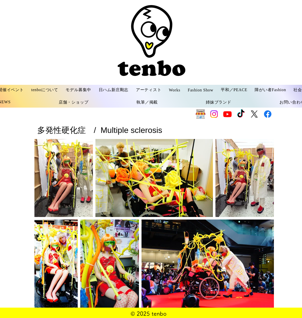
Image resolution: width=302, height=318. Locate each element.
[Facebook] (268, 114)
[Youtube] (227, 114)
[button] (45, 90)
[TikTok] (241, 114)
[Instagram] (214, 114)
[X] (254, 114)
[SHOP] (201, 114)
